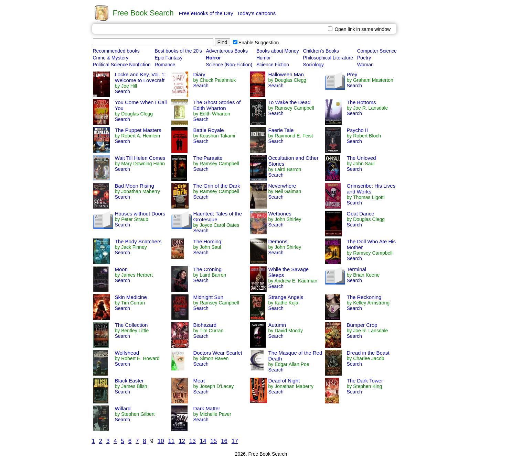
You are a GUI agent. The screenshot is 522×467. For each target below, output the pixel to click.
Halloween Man (286, 74)
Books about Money (277, 51)
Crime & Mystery (110, 57)
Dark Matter (206, 408)
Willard (123, 408)
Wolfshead (127, 353)
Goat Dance (360, 213)
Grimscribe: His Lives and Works (371, 188)
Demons (278, 241)
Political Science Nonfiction (122, 64)
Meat (199, 380)
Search (122, 91)
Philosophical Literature (328, 57)
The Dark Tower (365, 380)
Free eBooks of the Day (206, 13)
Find (222, 42)
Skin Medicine (131, 297)
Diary (199, 74)
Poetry (364, 57)
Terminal (356, 269)
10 (161, 441)
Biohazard (205, 325)
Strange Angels (285, 297)
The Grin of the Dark (216, 186)
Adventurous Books (226, 51)
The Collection (131, 325)
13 (192, 441)
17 (235, 441)
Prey (352, 74)
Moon (121, 269)
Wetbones (279, 213)
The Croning (207, 269)
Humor (263, 57)
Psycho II (357, 130)
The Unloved (361, 158)
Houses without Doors (140, 213)
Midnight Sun (208, 297)
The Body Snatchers (138, 241)
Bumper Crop (362, 325)
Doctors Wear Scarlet (217, 353)
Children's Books (321, 51)
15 (213, 441)
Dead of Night (284, 380)
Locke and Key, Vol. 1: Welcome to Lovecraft (140, 77)
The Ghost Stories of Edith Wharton (217, 105)
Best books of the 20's (178, 51)
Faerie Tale (281, 130)
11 (171, 441)
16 (224, 441)
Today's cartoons (256, 13)
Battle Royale (208, 130)
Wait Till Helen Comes (140, 158)
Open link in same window (359, 29)
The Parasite (208, 158)
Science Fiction (272, 64)
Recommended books (116, 51)
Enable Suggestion (256, 42)
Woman (365, 64)
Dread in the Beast (368, 353)
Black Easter (129, 380)
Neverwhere (282, 186)
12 (182, 441)
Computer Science (377, 51)
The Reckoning (364, 297)
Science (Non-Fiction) (229, 64)
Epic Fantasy (168, 57)
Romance (165, 64)
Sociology (313, 64)
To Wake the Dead (289, 102)
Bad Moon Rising (134, 186)
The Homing (207, 241)
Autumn (277, 325)
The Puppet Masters (138, 130)
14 (203, 441)
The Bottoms (361, 102)
